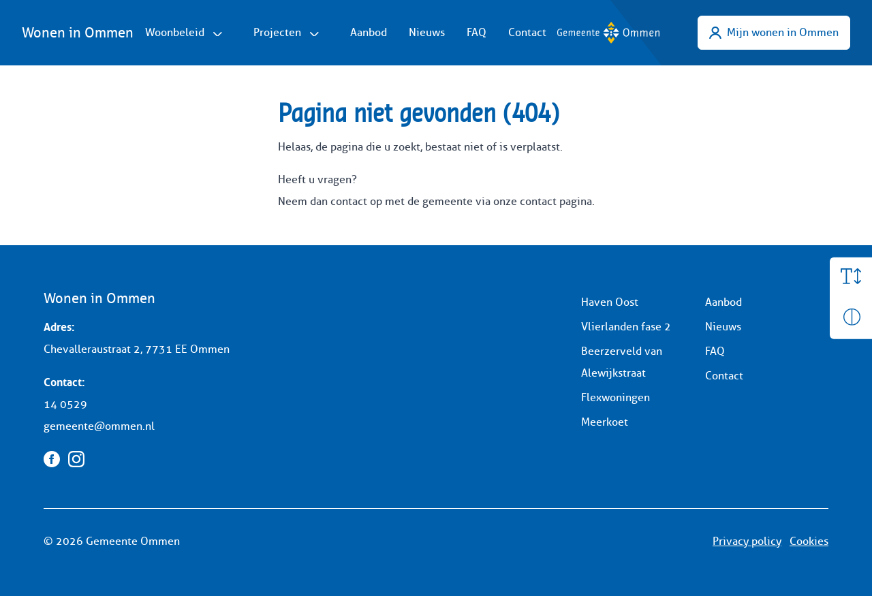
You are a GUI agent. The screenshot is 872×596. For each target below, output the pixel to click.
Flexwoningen (615, 397)
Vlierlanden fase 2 (626, 326)
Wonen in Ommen (78, 33)
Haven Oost (609, 302)
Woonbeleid (174, 32)
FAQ (476, 32)
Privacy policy (747, 541)
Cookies (809, 541)
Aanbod (368, 32)
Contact (527, 32)
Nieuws (427, 32)
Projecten (277, 32)
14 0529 (65, 404)
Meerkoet (604, 421)
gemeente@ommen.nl (99, 426)
